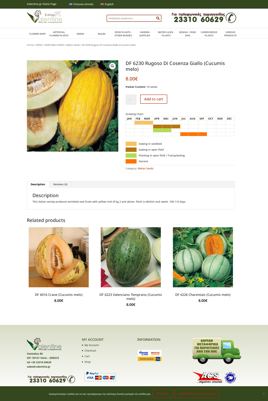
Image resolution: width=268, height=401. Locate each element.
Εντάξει (163, 394)
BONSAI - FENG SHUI (187, 34)
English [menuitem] (109, 4)
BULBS (102, 34)
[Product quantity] (131, 100)
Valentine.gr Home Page (41, 4)
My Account (92, 345)
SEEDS (80, 34)
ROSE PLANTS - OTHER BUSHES (123, 34)
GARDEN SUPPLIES (144, 34)
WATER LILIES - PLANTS (166, 34)
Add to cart (153, 99)
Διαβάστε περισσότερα (197, 394)
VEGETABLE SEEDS (54, 45)
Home (30, 45)
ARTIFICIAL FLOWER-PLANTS (58, 34)
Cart (87, 356)
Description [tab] (38, 184)
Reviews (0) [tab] (60, 184)
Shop (88, 362)
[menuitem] (81, 4)
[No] (263, 394)
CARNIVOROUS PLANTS (209, 34)
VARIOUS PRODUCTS (230, 34)
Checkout (90, 350)
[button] (112, 66)
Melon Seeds (73, 45)
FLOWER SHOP (37, 34)
